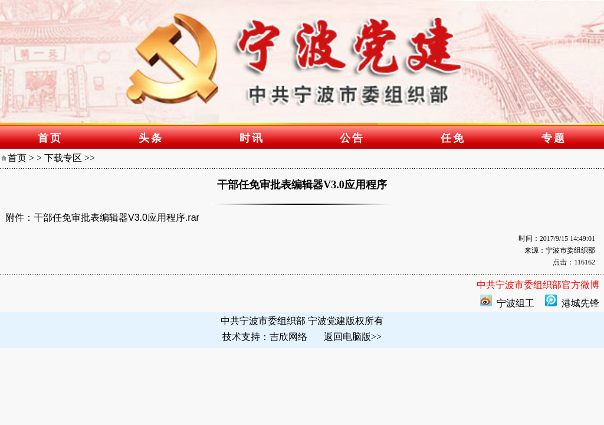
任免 (453, 138)
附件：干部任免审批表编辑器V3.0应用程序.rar (102, 217)
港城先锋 (580, 303)
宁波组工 (515, 303)
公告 (352, 138)
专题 (553, 138)
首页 (50, 138)
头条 (151, 138)
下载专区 (63, 158)
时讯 (251, 138)
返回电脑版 (347, 337)
